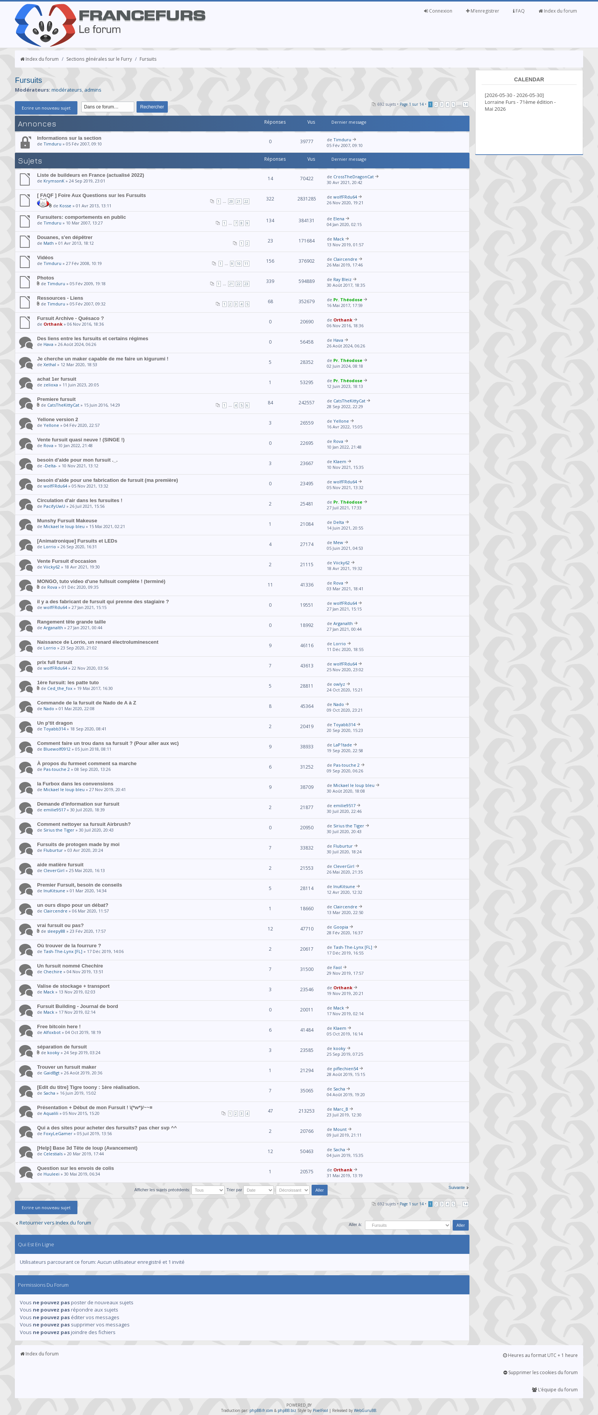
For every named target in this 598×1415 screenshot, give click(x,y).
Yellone (51, 425)
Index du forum (558, 11)
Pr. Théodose (347, 299)
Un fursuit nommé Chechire (70, 966)
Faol (337, 967)
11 (246, 263)
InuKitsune (54, 890)
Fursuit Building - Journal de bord (77, 1006)
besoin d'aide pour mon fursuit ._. (77, 460)
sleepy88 (56, 931)
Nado (48, 708)
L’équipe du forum (555, 1389)
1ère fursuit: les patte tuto (68, 682)
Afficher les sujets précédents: (179, 1189)
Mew (338, 542)
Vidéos (45, 257)
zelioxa (50, 385)
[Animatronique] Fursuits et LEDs (77, 541)
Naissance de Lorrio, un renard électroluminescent (97, 642)
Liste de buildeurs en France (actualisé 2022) (90, 175)
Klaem (339, 461)
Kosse (65, 205)
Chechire (52, 971)
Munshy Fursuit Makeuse (67, 520)
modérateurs (66, 89)
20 (231, 201)
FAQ (519, 11)
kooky (53, 1052)
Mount (340, 1129)
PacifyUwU (54, 506)
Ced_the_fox (59, 688)
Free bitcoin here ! (58, 1026)
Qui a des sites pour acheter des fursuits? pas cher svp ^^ (107, 1128)
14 (466, 104)
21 (239, 201)
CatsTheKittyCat (63, 405)
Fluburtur (53, 850)
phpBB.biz (287, 1410)
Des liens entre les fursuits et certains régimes (92, 338)
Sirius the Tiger (58, 830)
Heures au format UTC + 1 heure (540, 1355)
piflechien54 (345, 1068)
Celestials (53, 1154)
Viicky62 (51, 567)
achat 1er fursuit (56, 379)
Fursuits (148, 59)
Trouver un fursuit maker (66, 1067)
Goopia (340, 927)
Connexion (438, 11)
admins (92, 89)
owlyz (339, 684)
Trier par (250, 1189)
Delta (338, 522)
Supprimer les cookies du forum (540, 1372)
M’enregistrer (482, 11)
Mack (338, 239)
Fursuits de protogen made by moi (78, 844)
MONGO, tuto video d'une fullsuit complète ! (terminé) (101, 581)
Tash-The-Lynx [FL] (62, 951)
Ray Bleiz (342, 279)
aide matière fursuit (60, 864)
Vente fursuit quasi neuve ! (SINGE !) (80, 440)
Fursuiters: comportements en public (81, 217)
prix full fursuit (54, 662)
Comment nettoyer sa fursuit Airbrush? (84, 824)
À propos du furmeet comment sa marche (87, 763)
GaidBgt (51, 1073)
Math (48, 243)
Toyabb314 (54, 729)
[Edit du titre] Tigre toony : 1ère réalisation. (88, 1087)
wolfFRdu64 (345, 197)
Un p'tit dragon (54, 723)
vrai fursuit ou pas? (60, 925)
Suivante (456, 1187)
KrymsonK (53, 181)
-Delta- (50, 465)
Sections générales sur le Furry (99, 59)
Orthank (53, 324)
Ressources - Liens (60, 298)
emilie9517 (54, 809)
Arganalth (53, 627)
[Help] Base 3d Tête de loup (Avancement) (87, 1148)
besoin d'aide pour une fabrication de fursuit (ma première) (107, 480)
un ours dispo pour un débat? (72, 905)
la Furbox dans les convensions (75, 784)
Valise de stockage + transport (73, 986)
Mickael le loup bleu (64, 526)
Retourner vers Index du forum (55, 1222)
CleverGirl (53, 870)
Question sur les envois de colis (75, 1168)
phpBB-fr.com (261, 1410)
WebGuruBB (365, 1410)
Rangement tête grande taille (71, 622)
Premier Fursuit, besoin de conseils (79, 885)
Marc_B (340, 1109)
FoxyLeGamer (57, 1133)
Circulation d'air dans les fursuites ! (79, 500)
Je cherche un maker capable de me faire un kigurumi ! (102, 359)
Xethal (49, 364)
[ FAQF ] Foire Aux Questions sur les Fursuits (91, 195)
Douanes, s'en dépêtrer (64, 237)
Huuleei (51, 1174)
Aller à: (355, 1224)
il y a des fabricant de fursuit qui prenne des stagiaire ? (103, 601)
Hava (48, 344)
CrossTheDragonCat (353, 176)
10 (239, 263)
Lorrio (49, 546)
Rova (48, 445)
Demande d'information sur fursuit (78, 804)
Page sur (412, 104)
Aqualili (50, 1113)
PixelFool (320, 1410)
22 (246, 201)
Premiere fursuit (56, 399)
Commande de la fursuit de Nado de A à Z (86, 703)
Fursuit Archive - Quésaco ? (70, 318)
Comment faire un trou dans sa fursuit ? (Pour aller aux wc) (108, 743)
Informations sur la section (69, 138)
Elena (338, 218)
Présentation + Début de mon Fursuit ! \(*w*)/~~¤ (94, 1107)
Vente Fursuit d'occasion (66, 561)
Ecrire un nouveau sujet (46, 108)
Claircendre (345, 259)
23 (246, 283)
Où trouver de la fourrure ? (69, 945)
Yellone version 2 (57, 419)
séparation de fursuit (62, 1047)
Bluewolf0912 (57, 749)
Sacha (49, 1093)
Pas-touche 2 (56, 769)
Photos (45, 278)
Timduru (52, 144)
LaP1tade (342, 745)
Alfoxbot (52, 1032)
